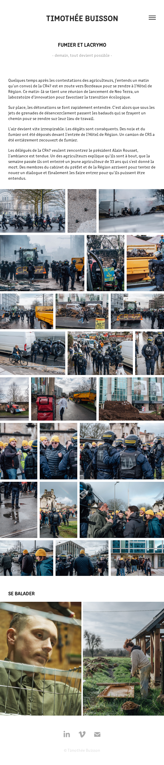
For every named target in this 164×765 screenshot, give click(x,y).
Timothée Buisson (82, 18)
